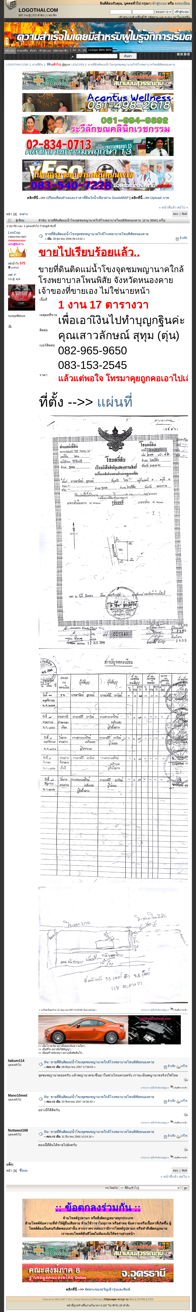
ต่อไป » (182, 207)
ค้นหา (33, 50)
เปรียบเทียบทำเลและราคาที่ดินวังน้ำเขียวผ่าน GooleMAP (87, 198)
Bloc (132, 1299)
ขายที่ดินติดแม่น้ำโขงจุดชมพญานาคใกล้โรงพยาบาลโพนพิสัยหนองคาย (131, 64)
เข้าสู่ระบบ (158, 3)
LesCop (77, 64)
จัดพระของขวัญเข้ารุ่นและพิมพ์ (107, 1289)
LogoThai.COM (17, 64)
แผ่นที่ (115, 402)
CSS (150, 1299)
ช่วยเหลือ (22, 50)
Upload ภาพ (159, 198)
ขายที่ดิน (37, 64)
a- (79, 50)
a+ (74, 50)
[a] (84, 50)
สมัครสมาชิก (60, 50)
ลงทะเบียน (182, 3)
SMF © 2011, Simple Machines (75, 1299)
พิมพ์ (184, 213)
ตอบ (175, 213)
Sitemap (97, 1299)
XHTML (141, 1299)
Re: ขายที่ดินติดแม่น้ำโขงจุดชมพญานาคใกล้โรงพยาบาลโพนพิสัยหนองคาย (99, 1062)
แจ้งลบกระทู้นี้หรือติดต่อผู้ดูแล (155, 1010)
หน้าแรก (10, 50)
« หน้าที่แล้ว (167, 207)
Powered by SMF (51, 1299)
